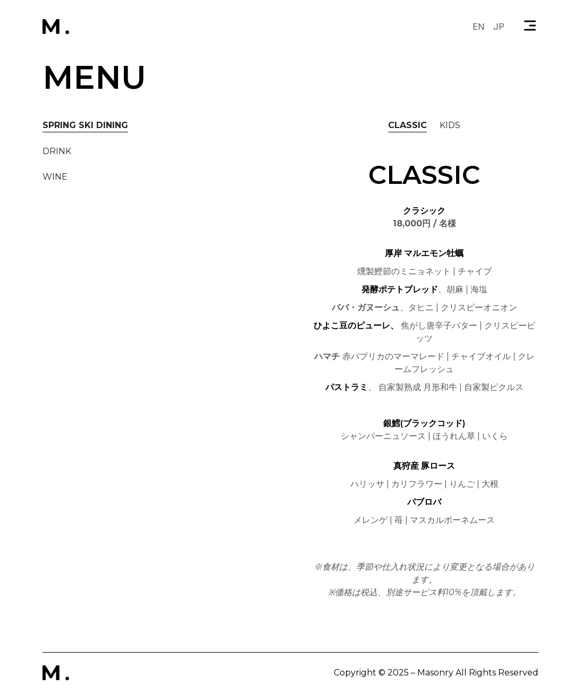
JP (498, 26)
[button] (529, 26)
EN (479, 26)
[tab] (85, 125)
